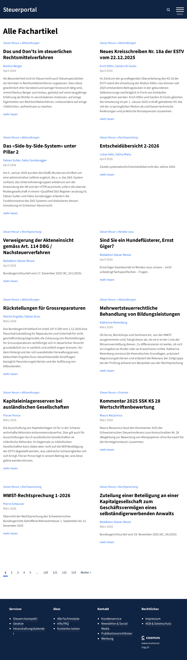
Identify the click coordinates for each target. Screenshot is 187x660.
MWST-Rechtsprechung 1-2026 (36, 493)
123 (73, 570)
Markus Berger (12, 65)
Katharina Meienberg (113, 321)
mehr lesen (10, 114)
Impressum (153, 618)
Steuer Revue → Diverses (113, 391)
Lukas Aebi (107, 153)
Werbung (107, 638)
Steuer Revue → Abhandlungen (20, 43)
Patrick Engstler (13, 315)
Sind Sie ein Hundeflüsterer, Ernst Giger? (137, 242)
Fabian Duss (32, 315)
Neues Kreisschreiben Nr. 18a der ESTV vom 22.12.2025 (142, 54)
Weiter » (86, 570)
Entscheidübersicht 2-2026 (129, 145)
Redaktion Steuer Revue (18, 259)
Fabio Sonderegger (34, 159)
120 (45, 570)
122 (64, 570)
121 (55, 570)
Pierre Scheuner (13, 501)
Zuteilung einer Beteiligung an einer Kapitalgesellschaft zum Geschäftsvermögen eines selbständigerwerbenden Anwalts (139, 502)
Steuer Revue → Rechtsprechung (117, 137)
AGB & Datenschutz (158, 623)
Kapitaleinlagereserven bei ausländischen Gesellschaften (36, 402)
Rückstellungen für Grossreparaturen (44, 306)
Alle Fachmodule (68, 618)
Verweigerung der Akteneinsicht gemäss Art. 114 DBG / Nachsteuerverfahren (38, 245)
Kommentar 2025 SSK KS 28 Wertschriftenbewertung (130, 402)
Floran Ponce (11, 413)
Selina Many (123, 153)
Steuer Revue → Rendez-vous (115, 231)
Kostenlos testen (68, 628)
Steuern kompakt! (25, 618)
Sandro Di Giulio (125, 65)
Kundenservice (111, 618)
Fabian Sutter (11, 159)
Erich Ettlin (107, 65)
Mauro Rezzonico (111, 413)
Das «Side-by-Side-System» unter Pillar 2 (39, 148)
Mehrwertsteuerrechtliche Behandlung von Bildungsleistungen (140, 309)
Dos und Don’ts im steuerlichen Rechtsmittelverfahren (37, 54)
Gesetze (18, 623)
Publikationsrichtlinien (116, 633)
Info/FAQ (63, 623)
